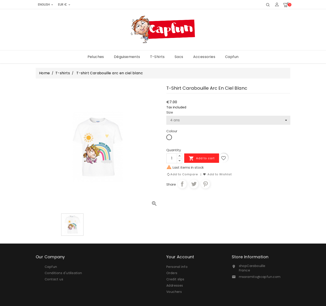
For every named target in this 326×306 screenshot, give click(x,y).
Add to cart (202, 158)
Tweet (193, 184)
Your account (180, 257)
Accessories (204, 56)
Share (182, 184)
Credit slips (175, 279)
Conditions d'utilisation (63, 273)
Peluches (96, 56)
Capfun (231, 56)
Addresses (174, 285)
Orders (171, 273)
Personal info (177, 267)
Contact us (54, 279)
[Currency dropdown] (64, 4)
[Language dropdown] (46, 4)
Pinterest (205, 184)
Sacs (179, 56)
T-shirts (157, 56)
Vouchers (174, 291)
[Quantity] (171, 158)
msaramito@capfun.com (260, 277)
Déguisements (127, 56)
